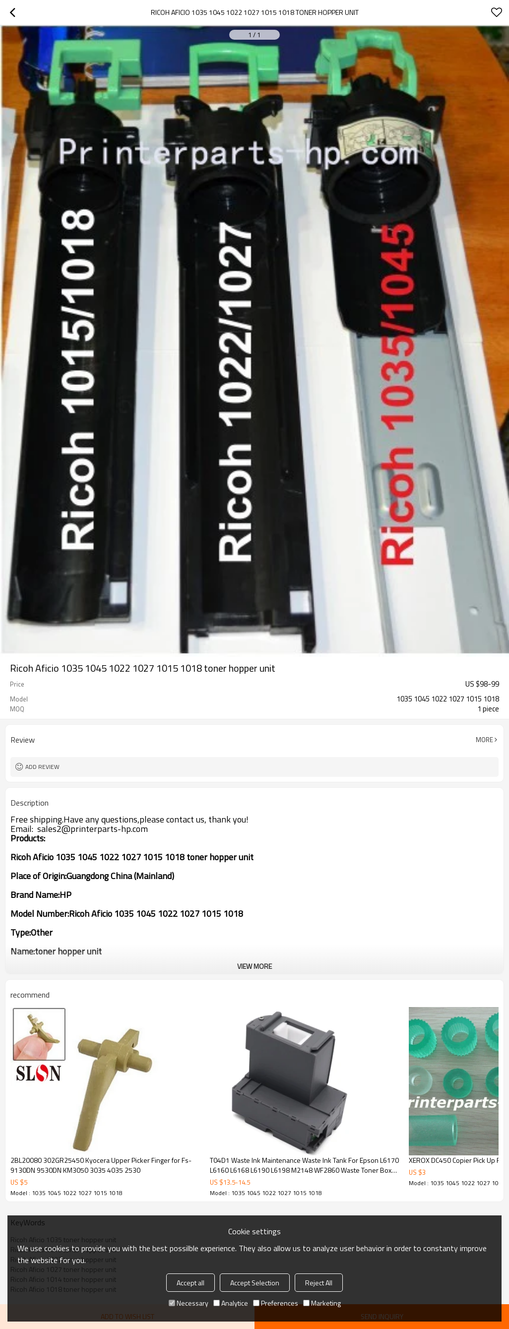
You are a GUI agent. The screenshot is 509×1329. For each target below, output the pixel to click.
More (484, 740)
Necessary (188, 1303)
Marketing (322, 1303)
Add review (42, 766)
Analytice (230, 1303)
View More (254, 966)
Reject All (318, 1282)
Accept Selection (254, 1282)
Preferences (275, 1303)
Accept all (190, 1282)
